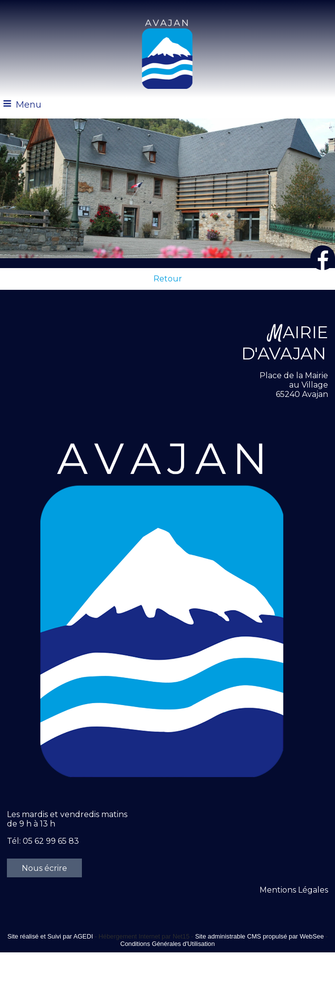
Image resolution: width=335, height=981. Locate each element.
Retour (167, 278)
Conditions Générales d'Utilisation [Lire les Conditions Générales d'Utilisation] (167, 943)
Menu (28, 104)
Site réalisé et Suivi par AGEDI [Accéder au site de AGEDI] (50, 936)
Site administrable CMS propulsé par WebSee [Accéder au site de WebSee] (259, 936)
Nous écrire (44, 868)
